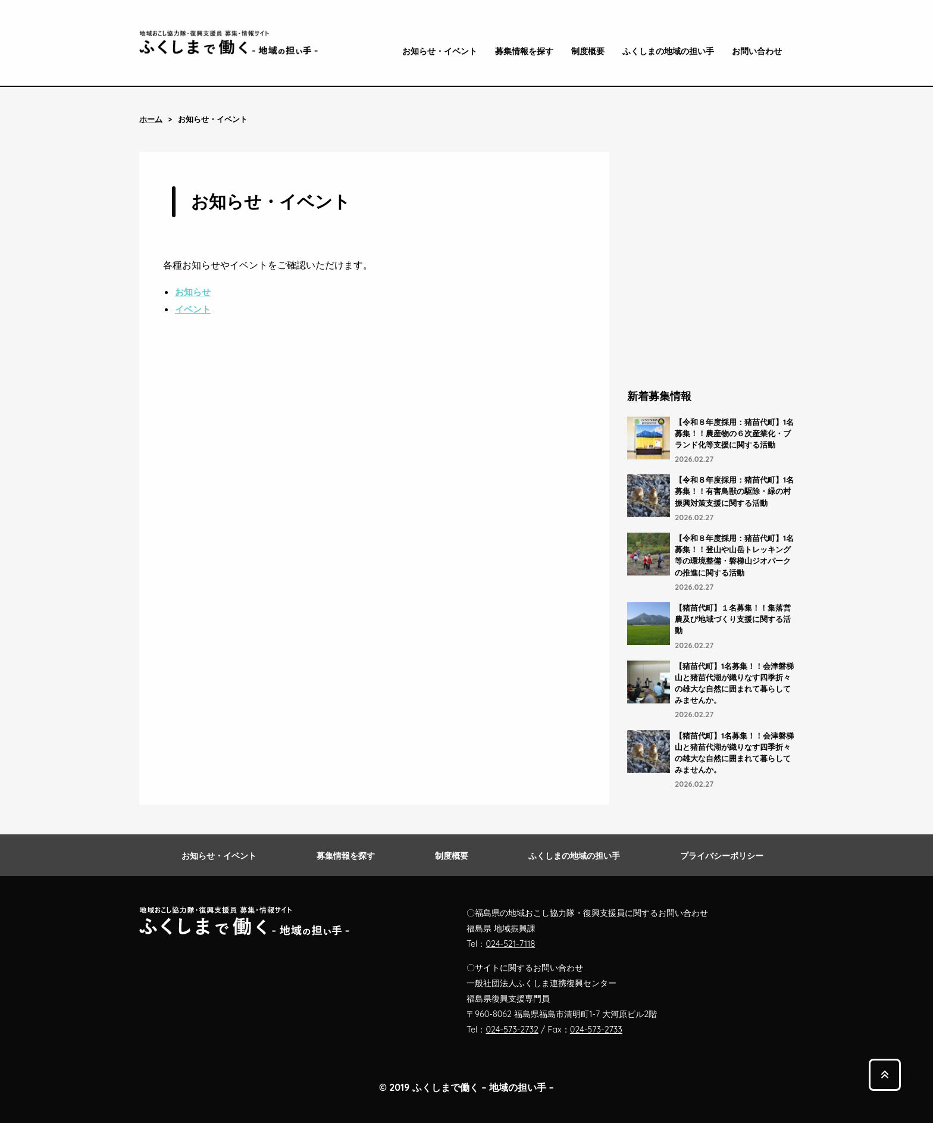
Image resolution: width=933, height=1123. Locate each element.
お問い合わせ (757, 51)
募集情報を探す (524, 51)
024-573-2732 (512, 1029)
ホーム (150, 119)
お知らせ (193, 292)
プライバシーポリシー (721, 855)
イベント (193, 309)
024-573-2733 (596, 1029)
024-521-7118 (510, 944)
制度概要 (588, 51)
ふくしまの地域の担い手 (668, 51)
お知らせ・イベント (439, 51)
